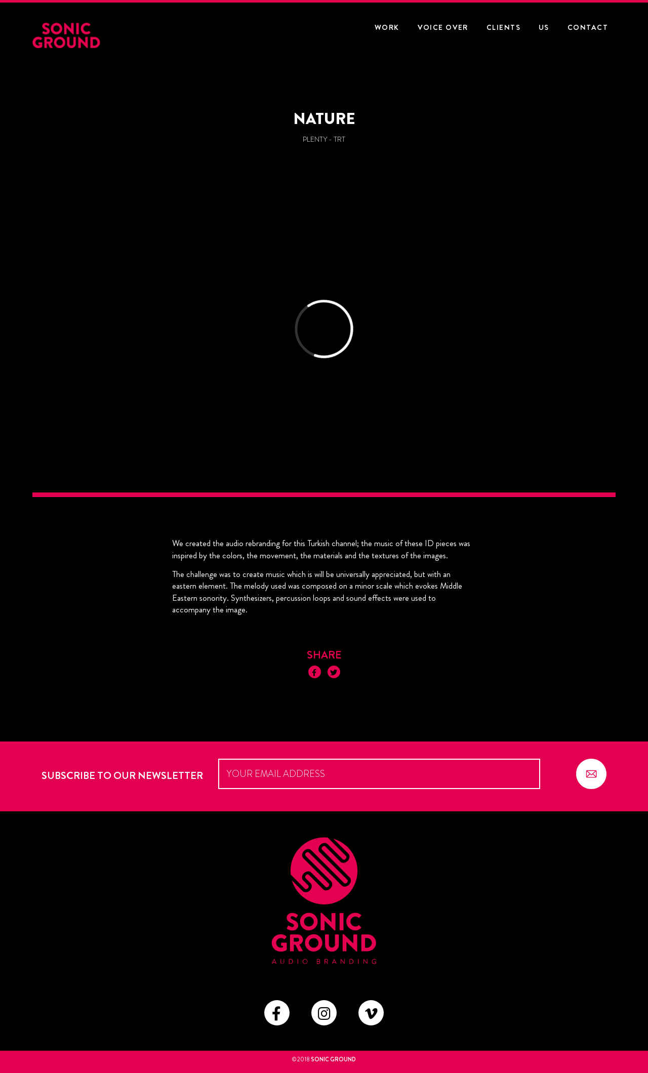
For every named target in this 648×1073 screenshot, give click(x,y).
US (544, 27)
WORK (387, 27)
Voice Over (443, 27)
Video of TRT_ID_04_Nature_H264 (324, 331)
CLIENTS (503, 27)
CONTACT (588, 27)
